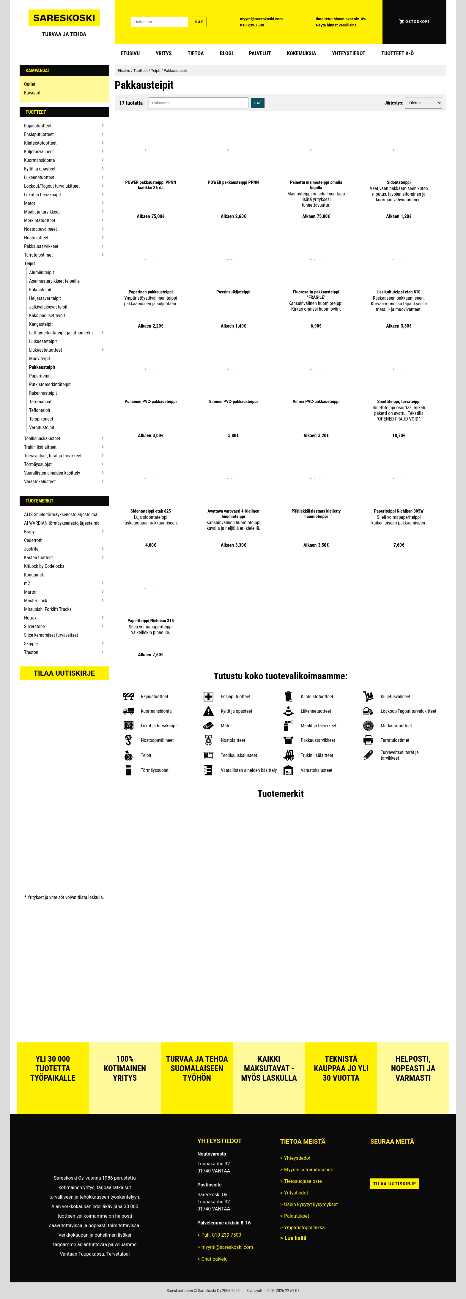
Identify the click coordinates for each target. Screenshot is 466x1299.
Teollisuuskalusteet (42, 438)
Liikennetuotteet (39, 177)
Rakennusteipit (43, 393)
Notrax (30, 618)
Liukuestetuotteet (45, 350)
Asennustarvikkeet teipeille (54, 281)
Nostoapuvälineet (40, 229)
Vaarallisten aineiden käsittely (52, 473)
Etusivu (130, 53)
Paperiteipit (40, 376)
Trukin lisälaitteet (40, 447)
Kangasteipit (41, 324)
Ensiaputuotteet (39, 134)
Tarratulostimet (38, 255)
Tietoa (196, 53)
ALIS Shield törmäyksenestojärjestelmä (60, 514)
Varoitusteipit (41, 427)
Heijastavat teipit (45, 298)
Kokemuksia (301, 53)
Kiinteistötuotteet (40, 143)
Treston (31, 652)
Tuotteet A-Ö (397, 53)
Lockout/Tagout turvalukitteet (52, 186)
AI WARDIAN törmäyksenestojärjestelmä (62, 523)
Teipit (29, 263)
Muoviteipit (39, 358)
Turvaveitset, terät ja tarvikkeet (52, 456)
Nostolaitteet (36, 238)
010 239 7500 (252, 25)
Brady (29, 532)
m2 (27, 583)
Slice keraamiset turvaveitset (51, 635)
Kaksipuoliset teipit (47, 315)
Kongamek (34, 575)
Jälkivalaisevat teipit (48, 307)
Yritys (164, 53)
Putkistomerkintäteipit (50, 384)
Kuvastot (32, 93)
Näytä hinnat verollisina (336, 25)
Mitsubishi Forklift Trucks (48, 609)
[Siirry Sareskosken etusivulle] (64, 22)
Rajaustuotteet (37, 126)
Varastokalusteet (40, 481)
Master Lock (35, 600)
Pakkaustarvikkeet (41, 246)
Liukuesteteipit (43, 341)
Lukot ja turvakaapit (42, 194)
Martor (30, 592)
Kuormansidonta (39, 160)
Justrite (31, 549)
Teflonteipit (39, 410)
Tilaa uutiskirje (64, 673)
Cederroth (33, 540)
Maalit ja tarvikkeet (42, 212)
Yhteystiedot (349, 53)
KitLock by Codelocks (44, 566)
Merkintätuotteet (39, 220)
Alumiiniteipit (41, 272)
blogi (226, 53)
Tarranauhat (40, 401)
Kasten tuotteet (38, 557)
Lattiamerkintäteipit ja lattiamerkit (61, 333)
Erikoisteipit (40, 290)
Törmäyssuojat (38, 464)
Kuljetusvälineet (39, 151)
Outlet (29, 84)
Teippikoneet (41, 419)
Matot (29, 203)
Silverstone (34, 626)
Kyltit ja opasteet (40, 169)
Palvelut (260, 53)
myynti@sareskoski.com (261, 19)
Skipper (31, 644)
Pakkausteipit (42, 367)
